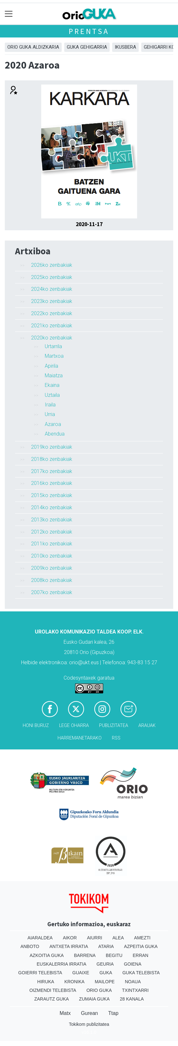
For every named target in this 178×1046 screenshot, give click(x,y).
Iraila (50, 405)
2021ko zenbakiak (51, 326)
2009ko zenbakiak (51, 568)
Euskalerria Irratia (61, 964)
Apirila (51, 366)
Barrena (85, 955)
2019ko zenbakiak (51, 447)
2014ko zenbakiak (51, 507)
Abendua (55, 434)
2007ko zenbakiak (51, 592)
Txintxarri (135, 990)
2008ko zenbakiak (51, 580)
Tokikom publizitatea (89, 1024)
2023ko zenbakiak (51, 301)
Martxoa (54, 356)
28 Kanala (132, 998)
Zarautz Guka (51, 998)
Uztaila (52, 395)
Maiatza (54, 375)
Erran (140, 955)
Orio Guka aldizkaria (33, 47)
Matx (65, 1013)
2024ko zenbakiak (51, 289)
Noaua (133, 981)
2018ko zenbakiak (51, 459)
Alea (118, 937)
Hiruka (45, 981)
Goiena (132, 964)
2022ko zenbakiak (51, 313)
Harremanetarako (80, 738)
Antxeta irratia (69, 946)
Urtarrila (53, 346)
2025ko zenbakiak (51, 277)
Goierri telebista (40, 972)
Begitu (114, 955)
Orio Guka (99, 990)
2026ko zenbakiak (51, 265)
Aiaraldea (40, 937)
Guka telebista (141, 972)
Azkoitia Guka (47, 955)
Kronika (74, 981)
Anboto (29, 946)
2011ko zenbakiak (51, 544)
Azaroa (53, 424)
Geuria (105, 964)
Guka (105, 972)
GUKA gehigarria (87, 47)
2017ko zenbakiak (51, 471)
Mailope (104, 981)
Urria (50, 414)
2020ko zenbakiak (51, 338)
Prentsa (89, 31)
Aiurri (94, 937)
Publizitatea (113, 725)
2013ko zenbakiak (51, 520)
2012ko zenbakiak (51, 532)
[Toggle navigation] (9, 14)
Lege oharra (74, 725)
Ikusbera (125, 47)
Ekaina (52, 385)
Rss (116, 738)
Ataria (106, 946)
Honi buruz (36, 725)
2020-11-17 (89, 224)
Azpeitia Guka (141, 946)
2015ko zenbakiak (51, 495)
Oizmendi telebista (52, 990)
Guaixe (80, 972)
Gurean (89, 1013)
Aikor (70, 937)
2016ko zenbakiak (51, 483)
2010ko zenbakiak (51, 556)
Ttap (113, 1013)
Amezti (142, 937)
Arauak (147, 725)
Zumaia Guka (94, 998)
